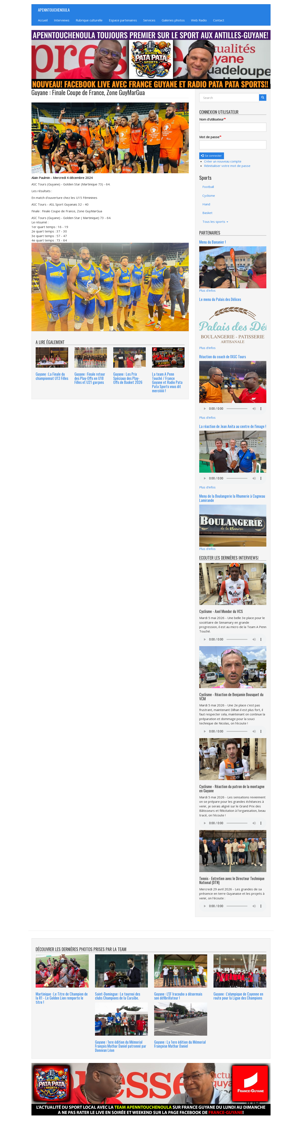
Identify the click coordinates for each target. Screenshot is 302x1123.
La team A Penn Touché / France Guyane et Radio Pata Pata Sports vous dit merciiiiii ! (167, 382)
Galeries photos (173, 20)
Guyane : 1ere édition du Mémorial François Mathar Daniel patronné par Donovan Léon (120, 1046)
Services (149, 20)
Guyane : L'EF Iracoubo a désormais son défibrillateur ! (178, 996)
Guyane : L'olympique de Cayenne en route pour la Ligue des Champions (238, 996)
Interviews (61, 20)
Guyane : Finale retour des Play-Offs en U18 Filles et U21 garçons (89, 378)
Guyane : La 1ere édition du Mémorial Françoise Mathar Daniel (180, 1044)
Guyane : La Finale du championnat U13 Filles (52, 376)
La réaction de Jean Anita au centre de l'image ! (232, 426)
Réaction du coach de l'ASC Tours (222, 356)
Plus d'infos (207, 290)
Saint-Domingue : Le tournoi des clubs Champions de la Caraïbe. (117, 996)
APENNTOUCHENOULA (54, 10)
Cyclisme (208, 195)
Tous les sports (215, 221)
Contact (218, 20)
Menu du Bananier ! (212, 242)
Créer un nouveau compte (222, 161)
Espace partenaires (123, 20)
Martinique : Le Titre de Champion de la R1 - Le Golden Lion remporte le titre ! (62, 998)
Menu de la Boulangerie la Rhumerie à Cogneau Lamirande (232, 498)
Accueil (43, 20)
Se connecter (211, 155)
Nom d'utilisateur (211, 119)
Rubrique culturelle (89, 20)
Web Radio (199, 20)
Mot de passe (209, 137)
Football (208, 187)
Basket (207, 213)
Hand (206, 204)
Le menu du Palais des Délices (220, 299)
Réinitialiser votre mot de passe (227, 166)
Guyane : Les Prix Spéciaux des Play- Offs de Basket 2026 (127, 378)
